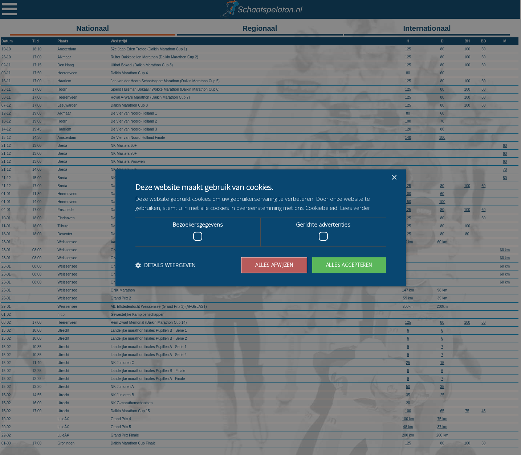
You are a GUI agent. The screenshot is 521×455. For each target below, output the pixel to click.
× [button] (394, 177)
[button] (165, 265)
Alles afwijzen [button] (271, 264)
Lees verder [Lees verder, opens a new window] (355, 207)
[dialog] (260, 227)
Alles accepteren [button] (348, 264)
